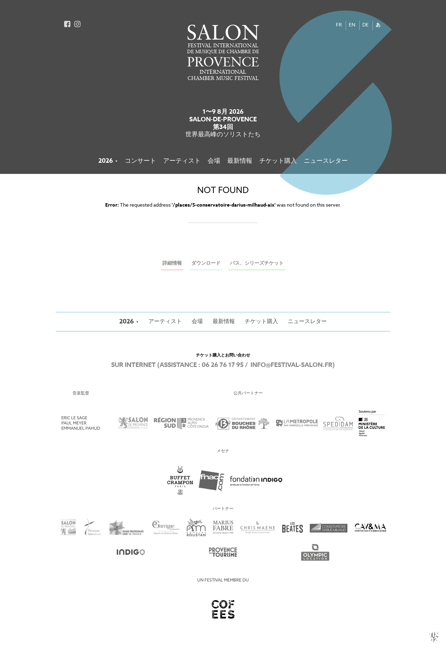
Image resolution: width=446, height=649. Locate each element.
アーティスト (182, 161)
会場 (214, 161)
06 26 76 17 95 (223, 365)
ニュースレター (326, 161)
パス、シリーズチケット (257, 263)
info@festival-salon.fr (291, 365)
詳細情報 (172, 263)
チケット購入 (278, 161)
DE (365, 25)
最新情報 (239, 161)
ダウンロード (206, 263)
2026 (105, 161)
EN (352, 25)
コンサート (140, 161)
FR (339, 25)
